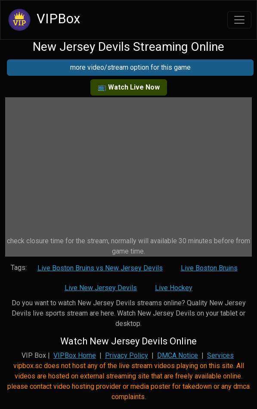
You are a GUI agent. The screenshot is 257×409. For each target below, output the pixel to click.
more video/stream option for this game (130, 67)
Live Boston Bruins (209, 268)
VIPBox (43, 20)
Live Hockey (173, 288)
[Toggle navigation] (239, 19)
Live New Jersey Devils (101, 288)
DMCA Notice (177, 355)
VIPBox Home (74, 355)
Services (220, 355)
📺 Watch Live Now (129, 87)
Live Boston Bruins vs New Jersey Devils (100, 268)
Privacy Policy (126, 355)
